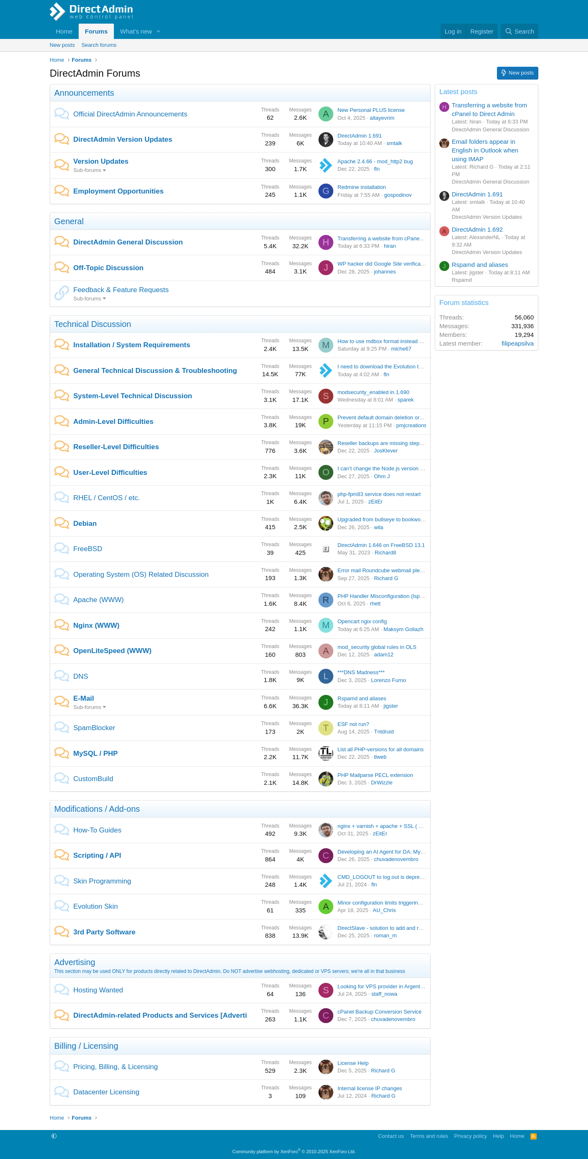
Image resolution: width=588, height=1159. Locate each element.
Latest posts (458, 92)
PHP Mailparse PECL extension (375, 775)
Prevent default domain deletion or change (388, 417)
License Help (353, 1063)
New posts (62, 45)
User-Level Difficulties (110, 473)
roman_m (385, 935)
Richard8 (385, 552)
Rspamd (462, 280)
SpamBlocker (94, 728)
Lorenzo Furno (388, 680)
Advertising (74, 962)
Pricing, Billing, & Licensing (115, 1067)
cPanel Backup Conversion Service (379, 1012)
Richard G (386, 578)
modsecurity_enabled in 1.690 (373, 392)
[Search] (519, 31)
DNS (80, 676)
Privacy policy (470, 1136)
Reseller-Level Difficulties (116, 447)
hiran (390, 246)
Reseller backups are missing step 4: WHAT (389, 443)
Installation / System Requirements (131, 345)
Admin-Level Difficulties (113, 422)
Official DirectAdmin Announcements (130, 114)
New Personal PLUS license (371, 110)
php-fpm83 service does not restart (379, 494)
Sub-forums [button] (87, 170)
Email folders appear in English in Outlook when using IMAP (485, 150)
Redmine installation (361, 187)
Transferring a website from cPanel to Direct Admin (398, 238)
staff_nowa (384, 994)
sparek (406, 400)
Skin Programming (102, 881)
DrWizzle (382, 782)
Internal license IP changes (369, 1088)
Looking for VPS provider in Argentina (382, 986)
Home (64, 31)
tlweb (380, 757)
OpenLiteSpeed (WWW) (112, 651)
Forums (96, 31)
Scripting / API (97, 855)
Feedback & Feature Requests (121, 290)
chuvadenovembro (396, 859)
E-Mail (83, 698)
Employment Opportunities (118, 191)
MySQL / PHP (95, 753)
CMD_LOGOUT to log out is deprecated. (385, 877)
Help (498, 1136)
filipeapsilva (517, 343)
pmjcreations (411, 425)
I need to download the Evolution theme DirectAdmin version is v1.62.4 (421, 366)
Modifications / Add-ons (97, 808)
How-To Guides (97, 830)
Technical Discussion (92, 324)
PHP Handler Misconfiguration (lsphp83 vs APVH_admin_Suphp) (414, 596)
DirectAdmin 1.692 (477, 229)
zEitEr (375, 501)
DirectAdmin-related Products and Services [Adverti (160, 1015)
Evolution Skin (95, 906)
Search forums (99, 45)
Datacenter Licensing (106, 1092)
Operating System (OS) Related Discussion (141, 574)
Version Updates (100, 161)
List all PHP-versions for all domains (380, 749)
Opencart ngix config (362, 621)
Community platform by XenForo (294, 1151)
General (69, 221)
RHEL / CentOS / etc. (106, 498)
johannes (385, 272)
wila (378, 527)
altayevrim (382, 118)
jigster (390, 706)
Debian (85, 523)
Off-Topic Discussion (108, 268)
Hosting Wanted (98, 990)
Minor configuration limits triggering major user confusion (404, 903)
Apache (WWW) (98, 600)
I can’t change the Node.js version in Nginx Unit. (394, 468)
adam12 (383, 654)
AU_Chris (384, 910)
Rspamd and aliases (361, 698)
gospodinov (398, 195)
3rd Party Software (104, 932)
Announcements (84, 92)
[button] (158, 31)
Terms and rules (429, 1136)
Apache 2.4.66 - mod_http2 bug (375, 161)
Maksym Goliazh (403, 629)
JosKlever (386, 451)
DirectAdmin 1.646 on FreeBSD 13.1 (381, 545)
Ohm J (382, 476)
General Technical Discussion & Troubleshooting (155, 371)
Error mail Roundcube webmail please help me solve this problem (415, 570)
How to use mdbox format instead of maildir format (397, 341)
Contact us (391, 1136)
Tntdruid (384, 731)
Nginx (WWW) (96, 625)
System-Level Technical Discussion (132, 396)
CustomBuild (93, 779)
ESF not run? (353, 724)
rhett (375, 603)
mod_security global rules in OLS (377, 647)
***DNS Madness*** (361, 672)
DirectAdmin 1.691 (359, 136)
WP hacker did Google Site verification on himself (396, 264)
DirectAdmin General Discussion (128, 242)
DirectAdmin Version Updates (122, 139)
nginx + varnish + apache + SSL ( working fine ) (394, 826)
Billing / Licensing (86, 1045)
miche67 (401, 349)
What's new (136, 31)
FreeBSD (87, 549)
